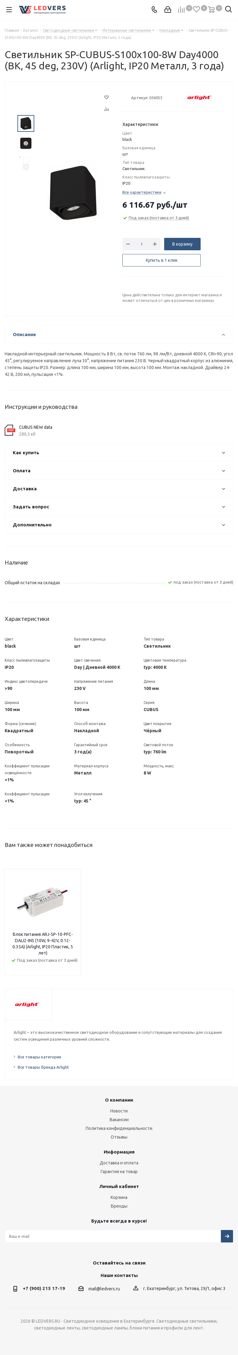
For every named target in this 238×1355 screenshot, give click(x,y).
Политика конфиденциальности (119, 1128)
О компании (119, 1100)
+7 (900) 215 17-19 (44, 1288)
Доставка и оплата (119, 1162)
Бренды (119, 1206)
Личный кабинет (119, 1186)
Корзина (119, 1197)
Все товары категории (39, 1057)
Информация (119, 1151)
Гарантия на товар (119, 1171)
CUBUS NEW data (35, 427)
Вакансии (119, 1119)
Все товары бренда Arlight (43, 1067)
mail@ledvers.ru (104, 1288)
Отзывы (119, 1137)
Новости (119, 1110)
